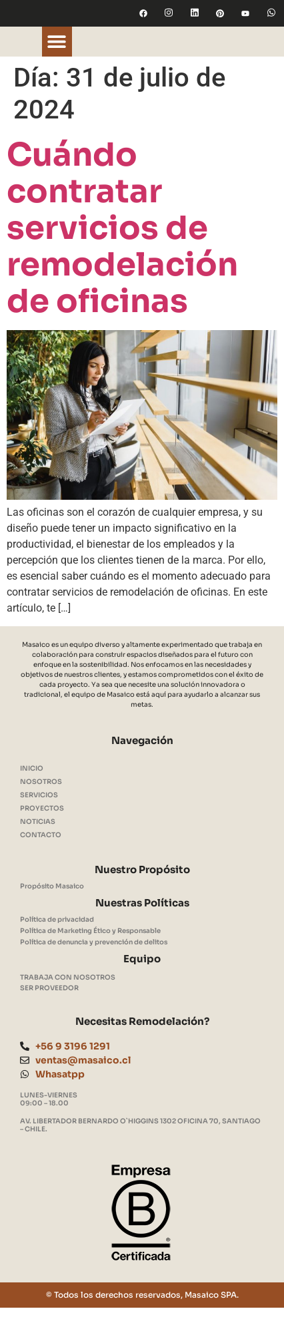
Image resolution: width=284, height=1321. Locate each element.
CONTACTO (40, 835)
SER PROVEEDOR (49, 988)
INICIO (31, 768)
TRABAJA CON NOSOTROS (67, 977)
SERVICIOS (39, 795)
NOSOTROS (41, 781)
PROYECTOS (42, 808)
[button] (57, 42)
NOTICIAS (37, 821)
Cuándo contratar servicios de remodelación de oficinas (122, 227)
